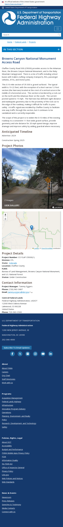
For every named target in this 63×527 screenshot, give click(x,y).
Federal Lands (20, 42)
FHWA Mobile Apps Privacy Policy (15, 453)
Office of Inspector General (13, 467)
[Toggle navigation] (57, 28)
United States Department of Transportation (21, 7)
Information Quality (10, 460)
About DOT (6, 442)
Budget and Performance (12, 449)
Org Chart (6, 375)
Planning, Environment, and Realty (16, 416)
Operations (6, 412)
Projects (32, 42)
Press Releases (8, 501)
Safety (4, 427)
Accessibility (7, 446)
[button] (31, 227)
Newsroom (6, 497)
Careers (5, 372)
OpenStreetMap (47, 248)
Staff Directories (8, 379)
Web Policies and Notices (12, 478)
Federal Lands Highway (11, 401)
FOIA (4, 456)
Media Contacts (8, 508)
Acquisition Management (12, 398)
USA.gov (5, 475)
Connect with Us (8, 512)
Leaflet (35, 248)
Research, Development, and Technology (19, 423)
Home (9, 42)
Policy (4, 419)
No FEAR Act (7, 464)
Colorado (13, 263)
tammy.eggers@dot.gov (20, 292)
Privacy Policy (7, 471)
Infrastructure (7, 405)
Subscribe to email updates (17, 347)
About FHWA (7, 368)
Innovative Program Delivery (13, 409)
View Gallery (11, 205)
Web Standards (8, 482)
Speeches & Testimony (11, 504)
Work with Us (7, 382)
